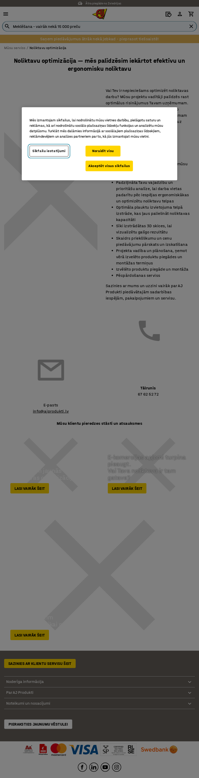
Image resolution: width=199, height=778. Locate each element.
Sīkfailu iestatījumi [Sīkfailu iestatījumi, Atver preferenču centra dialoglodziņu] (49, 151)
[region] (99, 143)
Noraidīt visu (103, 151)
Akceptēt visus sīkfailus (109, 166)
